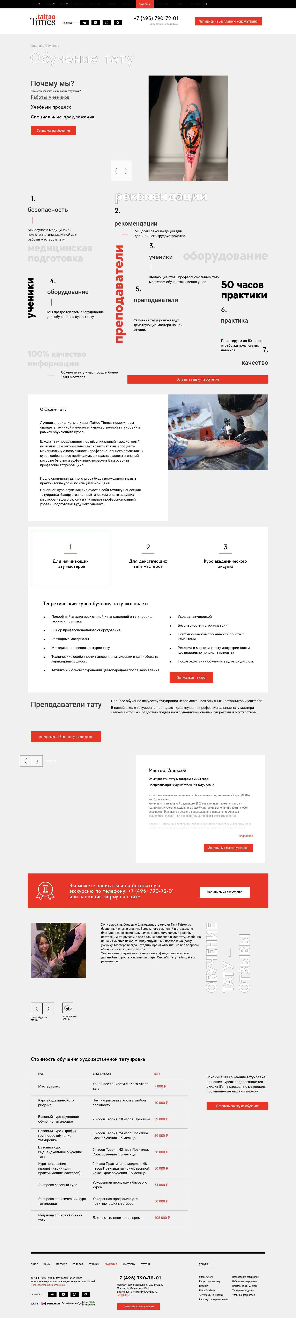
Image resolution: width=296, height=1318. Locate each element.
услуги (52, 5)
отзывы (143, 5)
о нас (35, 5)
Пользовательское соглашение (48, 1286)
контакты (184, 5)
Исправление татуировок (245, 1278)
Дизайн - (45, 1304)
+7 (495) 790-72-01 (156, 20)
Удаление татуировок (243, 1296)
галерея (106, 5)
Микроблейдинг (207, 1291)
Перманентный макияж (244, 1287)
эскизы (124, 5)
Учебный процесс (51, 108)
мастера (86, 5)
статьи (203, 5)
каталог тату (225, 5)
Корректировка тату (209, 1282)
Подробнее (246, 837)
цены (68, 5)
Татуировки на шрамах (211, 1296)
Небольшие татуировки (244, 1282)
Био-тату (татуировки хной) (213, 1300)
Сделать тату (206, 1278)
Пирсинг (203, 1287)
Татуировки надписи (243, 1291)
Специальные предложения (63, 118)
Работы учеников (50, 98)
